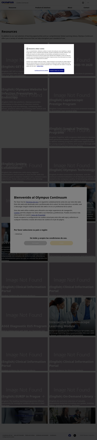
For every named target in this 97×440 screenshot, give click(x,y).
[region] (49, 59)
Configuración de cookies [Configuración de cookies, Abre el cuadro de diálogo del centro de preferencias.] (41, 70)
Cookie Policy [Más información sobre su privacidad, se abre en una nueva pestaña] (40, 66)
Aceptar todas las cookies (56, 70)
